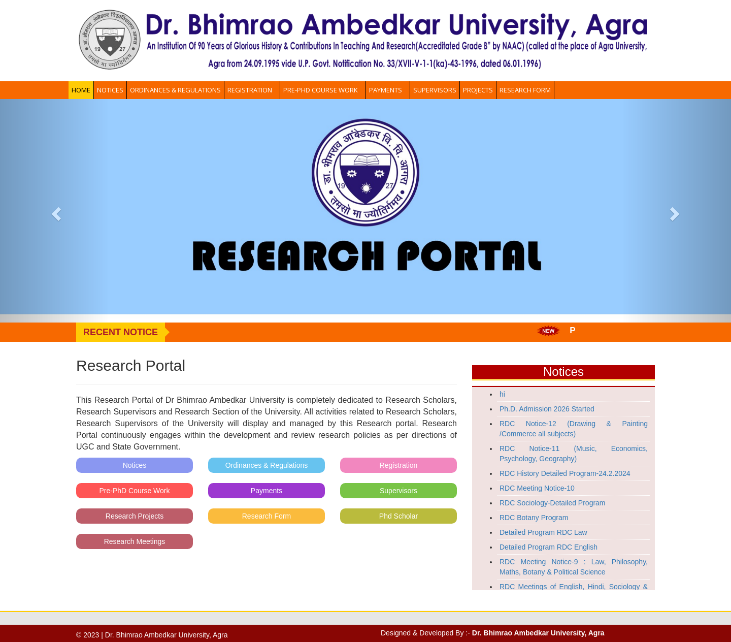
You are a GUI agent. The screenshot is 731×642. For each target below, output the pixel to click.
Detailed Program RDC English (548, 547)
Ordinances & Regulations (175, 89)
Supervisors (434, 89)
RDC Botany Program (534, 517)
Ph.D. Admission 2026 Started (547, 409)
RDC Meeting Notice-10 (537, 488)
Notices (110, 89)
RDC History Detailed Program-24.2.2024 (565, 473)
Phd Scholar (398, 516)
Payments (388, 89)
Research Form (525, 89)
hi (502, 394)
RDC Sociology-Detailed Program (553, 503)
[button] (55, 211)
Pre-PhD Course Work (322, 89)
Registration (252, 89)
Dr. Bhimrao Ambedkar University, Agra (538, 633)
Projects (478, 89)
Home (81, 89)
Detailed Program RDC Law (543, 532)
